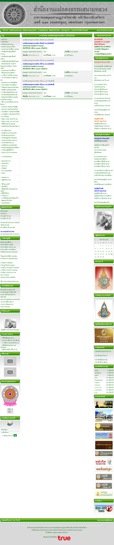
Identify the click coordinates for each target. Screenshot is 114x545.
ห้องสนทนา (5, 163)
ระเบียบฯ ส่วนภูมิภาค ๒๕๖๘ (10, 267)
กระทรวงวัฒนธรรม (7, 304)
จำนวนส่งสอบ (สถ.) (100, 84)
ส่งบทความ (5, 177)
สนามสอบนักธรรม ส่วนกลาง (10, 234)
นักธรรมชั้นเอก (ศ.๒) (101, 94)
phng (96, 370)
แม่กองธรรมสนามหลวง (9, 140)
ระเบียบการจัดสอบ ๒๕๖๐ (10, 75)
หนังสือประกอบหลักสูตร (9, 145)
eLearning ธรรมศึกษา (9, 70)
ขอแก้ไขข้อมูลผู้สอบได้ (101, 202)
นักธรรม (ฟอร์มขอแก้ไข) (10, 109)
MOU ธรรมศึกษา (6, 242)
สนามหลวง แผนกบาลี (8, 290)
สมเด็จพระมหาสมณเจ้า (9, 133)
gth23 (105, 362)
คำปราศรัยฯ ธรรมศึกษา (9, 85)
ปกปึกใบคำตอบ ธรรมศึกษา (103, 175)
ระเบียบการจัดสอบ (7, 263)
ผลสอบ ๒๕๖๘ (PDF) (8, 47)
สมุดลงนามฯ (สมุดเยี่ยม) (9, 82)
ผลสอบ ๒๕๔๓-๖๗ (8, 44)
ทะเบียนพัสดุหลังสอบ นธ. (10, 92)
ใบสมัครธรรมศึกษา (100, 159)
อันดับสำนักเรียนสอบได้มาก (11, 126)
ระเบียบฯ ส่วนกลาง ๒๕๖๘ (9, 270)
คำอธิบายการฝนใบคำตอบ (9, 258)
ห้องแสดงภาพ (6, 161)
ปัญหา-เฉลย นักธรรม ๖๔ (10, 119)
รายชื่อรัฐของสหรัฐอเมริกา (10, 198)
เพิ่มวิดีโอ (5, 186)
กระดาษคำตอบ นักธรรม (102, 98)
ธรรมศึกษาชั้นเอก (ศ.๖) (102, 166)
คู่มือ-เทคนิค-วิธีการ (8, 349)
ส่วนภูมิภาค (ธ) (6, 218)
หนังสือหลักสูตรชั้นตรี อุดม (10, 61)
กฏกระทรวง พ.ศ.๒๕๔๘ (9, 152)
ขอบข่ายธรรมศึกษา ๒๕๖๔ (10, 49)
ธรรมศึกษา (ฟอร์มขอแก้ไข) (11, 114)
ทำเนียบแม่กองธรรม (8, 135)
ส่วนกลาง (4, 213)
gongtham (98, 373)
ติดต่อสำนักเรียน (7, 200)
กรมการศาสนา (5, 307)
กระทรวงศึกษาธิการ (7, 302)
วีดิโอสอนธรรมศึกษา (8, 73)
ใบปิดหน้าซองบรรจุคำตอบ (10, 87)
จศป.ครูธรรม (6, 203)
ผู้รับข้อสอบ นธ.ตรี (100, 71)
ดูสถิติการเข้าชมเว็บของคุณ (10, 330)
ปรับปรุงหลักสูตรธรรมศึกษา (10, 147)
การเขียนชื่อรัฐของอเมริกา (103, 54)
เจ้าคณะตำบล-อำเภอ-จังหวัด (10, 222)
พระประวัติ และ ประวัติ (9, 340)
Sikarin (97, 382)
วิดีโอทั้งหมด (6, 338)
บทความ (4, 166)
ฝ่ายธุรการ (5, 195)
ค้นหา (3, 173)
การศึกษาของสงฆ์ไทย (9, 343)
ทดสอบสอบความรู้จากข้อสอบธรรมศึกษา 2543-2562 (9, 66)
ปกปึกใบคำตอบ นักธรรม (102, 105)
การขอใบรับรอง (7, 157)
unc (96, 392)
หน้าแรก (4, 39)
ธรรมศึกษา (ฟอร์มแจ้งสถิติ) (10, 112)
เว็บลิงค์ (4, 168)
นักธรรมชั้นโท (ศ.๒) (101, 92)
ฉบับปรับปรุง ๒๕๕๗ (100, 141)
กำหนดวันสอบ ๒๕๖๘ (8, 265)
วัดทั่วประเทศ (5, 225)
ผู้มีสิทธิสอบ (5, 193)
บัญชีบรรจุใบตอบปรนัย (9, 90)
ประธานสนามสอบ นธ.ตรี (102, 69)
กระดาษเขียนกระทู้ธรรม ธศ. (103, 170)
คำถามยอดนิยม (7, 171)
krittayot (97, 385)
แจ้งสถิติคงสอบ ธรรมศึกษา (103, 184)
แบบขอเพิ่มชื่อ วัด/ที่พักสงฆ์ (103, 66)
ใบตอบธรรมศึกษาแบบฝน (9, 256)
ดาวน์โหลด (5, 116)
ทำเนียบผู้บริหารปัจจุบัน (9, 138)
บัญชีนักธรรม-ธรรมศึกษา (102, 47)
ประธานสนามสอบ (100, 150)
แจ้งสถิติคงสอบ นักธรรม (102, 115)
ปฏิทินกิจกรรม (6, 180)
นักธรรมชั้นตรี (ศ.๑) (100, 89)
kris (96, 378)
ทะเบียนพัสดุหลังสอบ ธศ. (10, 95)
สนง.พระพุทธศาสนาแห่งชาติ (10, 299)
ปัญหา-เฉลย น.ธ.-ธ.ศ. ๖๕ (10, 121)
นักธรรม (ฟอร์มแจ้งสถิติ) (10, 107)
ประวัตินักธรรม (6, 130)
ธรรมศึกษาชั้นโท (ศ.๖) (101, 164)
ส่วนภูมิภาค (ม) (6, 216)
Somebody (98, 390)
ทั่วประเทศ (4, 211)
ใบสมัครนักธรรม (99, 87)
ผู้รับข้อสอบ (98, 152)
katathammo (99, 380)
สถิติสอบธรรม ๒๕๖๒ (8, 124)
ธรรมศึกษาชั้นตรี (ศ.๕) (101, 161)
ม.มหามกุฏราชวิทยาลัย (8, 292)
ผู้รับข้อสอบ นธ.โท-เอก (101, 80)
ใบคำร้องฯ (5, 42)
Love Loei (98, 387)
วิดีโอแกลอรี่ (6, 184)
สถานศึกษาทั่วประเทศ (8, 227)
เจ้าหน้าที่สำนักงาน (8, 143)
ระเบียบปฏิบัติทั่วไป (8, 150)
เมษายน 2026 (104, 239)
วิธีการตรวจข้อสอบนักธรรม (10, 281)
